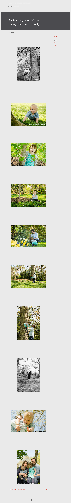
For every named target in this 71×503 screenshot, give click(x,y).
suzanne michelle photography (19, 3)
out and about (39, 8)
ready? (32, 8)
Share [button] (55, 36)
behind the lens (18, 8)
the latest (10, 8)
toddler (55, 47)
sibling (55, 45)
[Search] (57, 3)
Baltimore (56, 42)
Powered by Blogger (35, 499)
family (55, 44)
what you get (26, 8)
